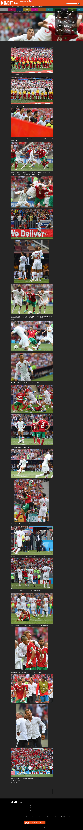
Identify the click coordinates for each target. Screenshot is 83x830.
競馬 (52, 801)
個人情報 (40, 816)
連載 (63, 801)
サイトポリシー (27, 816)
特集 (31, 804)
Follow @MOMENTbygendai (25, 1)
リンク (55, 816)
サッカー (31, 807)
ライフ (49, 9)
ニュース (12, 9)
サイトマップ (34, 816)
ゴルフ (31, 808)
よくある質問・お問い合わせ (65, 816)
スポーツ (19, 9)
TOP (4, 9)
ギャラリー (42, 9)
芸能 (27, 9)
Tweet (12, 784)
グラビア (34, 9)
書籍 (79, 9)
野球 (31, 805)
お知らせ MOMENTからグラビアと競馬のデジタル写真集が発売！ (27, 6)
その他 (31, 810)
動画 (57, 801)
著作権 (48, 816)
